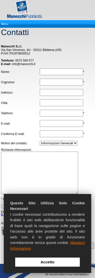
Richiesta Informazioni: (16, 150)
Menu (4, 23)
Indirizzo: (7, 92)
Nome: (5, 72)
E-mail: (5, 123)
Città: (4, 103)
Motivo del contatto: (14, 143)
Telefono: (7, 113)
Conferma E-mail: (13, 134)
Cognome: (8, 82)
